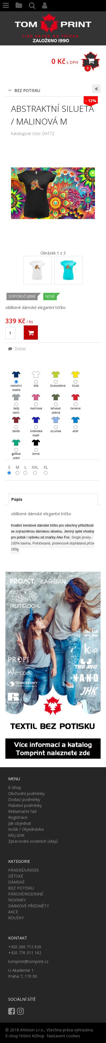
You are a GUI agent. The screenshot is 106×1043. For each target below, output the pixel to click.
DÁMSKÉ (16, 882)
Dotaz (17, 348)
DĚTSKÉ (15, 876)
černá (36, 442)
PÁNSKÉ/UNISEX (23, 870)
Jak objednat (19, 823)
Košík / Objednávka (26, 829)
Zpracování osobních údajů (33, 841)
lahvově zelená (55, 397)
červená (75, 397)
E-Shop (14, 787)
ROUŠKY (16, 917)
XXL (35, 467)
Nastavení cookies (63, 1035)
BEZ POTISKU (27, 90)
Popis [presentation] (16, 499)
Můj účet (16, 835)
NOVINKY (17, 900)
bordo (16, 419)
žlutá (75, 374)
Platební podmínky (25, 805)
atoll (75, 419)
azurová (55, 419)
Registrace (17, 817)
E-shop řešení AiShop (24, 1035)
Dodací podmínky (24, 799)
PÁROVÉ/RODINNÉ (25, 894)
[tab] (53, 499)
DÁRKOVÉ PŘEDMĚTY (28, 906)
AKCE (13, 911)
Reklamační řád (22, 811)
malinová (36, 397)
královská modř (36, 420)
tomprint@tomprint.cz (28, 961)
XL (46, 467)
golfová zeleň (16, 443)
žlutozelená (55, 374)
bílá (36, 374)
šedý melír (16, 397)
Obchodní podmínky (26, 793)
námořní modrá (16, 375)
